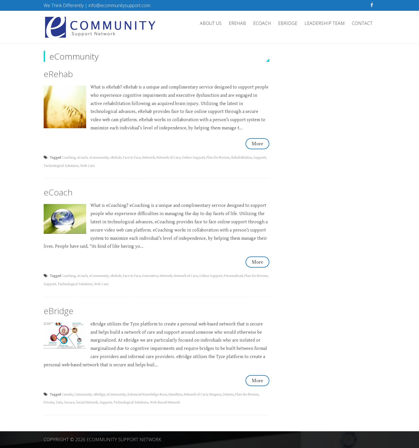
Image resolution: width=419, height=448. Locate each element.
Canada (67, 394)
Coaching (68, 157)
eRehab (237, 23)
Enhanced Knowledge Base (147, 394)
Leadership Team (324, 23)
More (257, 143)
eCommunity (99, 157)
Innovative (150, 276)
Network (148, 157)
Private (49, 402)
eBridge (287, 23)
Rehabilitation (241, 157)
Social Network (87, 402)
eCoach (262, 23)
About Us (211, 23)
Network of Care (168, 157)
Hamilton (175, 394)
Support (259, 157)
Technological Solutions (61, 166)
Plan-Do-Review (218, 157)
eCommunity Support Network (123, 439)
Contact (362, 23)
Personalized (233, 276)
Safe (59, 402)
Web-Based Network (165, 402)
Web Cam (87, 166)
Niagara (215, 394)
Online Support (193, 157)
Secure (69, 402)
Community (83, 394)
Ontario (228, 394)
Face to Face (132, 157)
